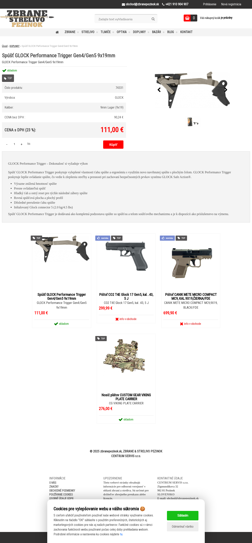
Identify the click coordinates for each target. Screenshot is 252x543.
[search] (153, 19)
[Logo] (27, 18)
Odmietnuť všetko (183, 526)
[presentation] (159, 90)
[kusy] (14, 143)
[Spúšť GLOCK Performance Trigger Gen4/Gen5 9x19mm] (192, 90)
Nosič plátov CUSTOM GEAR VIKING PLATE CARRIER (126, 397)
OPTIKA (122, 32)
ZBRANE (70, 32)
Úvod (4, 46)
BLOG (170, 32)
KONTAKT (186, 32)
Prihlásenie (209, 4)
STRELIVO (88, 32)
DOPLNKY (139, 32)
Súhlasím (182, 515)
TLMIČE (105, 32)
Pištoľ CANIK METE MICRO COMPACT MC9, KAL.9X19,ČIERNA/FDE (191, 297)
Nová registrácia (231, 4)
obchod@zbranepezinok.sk (183, 498)
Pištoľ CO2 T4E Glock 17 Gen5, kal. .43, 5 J (126, 297)
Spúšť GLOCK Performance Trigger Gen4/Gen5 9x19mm (61, 297)
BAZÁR (156, 32)
